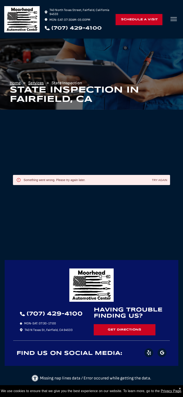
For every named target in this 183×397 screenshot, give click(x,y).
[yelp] (148, 353)
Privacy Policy (66, 389)
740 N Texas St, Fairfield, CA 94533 (49, 330)
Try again (159, 180)
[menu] (173, 19)
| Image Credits (87, 389)
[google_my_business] (162, 353)
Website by (108, 389)
